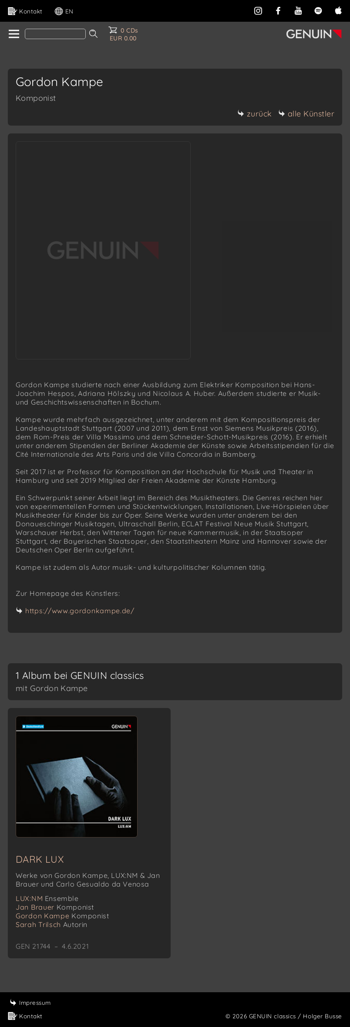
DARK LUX (40, 859)
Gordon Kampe (62, 915)
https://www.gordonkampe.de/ (80, 610)
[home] (13, 34)
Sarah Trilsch (52, 924)
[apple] (338, 10)
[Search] (55, 34)
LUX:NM (47, 898)
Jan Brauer (55, 907)
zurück (254, 114)
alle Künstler (306, 114)
